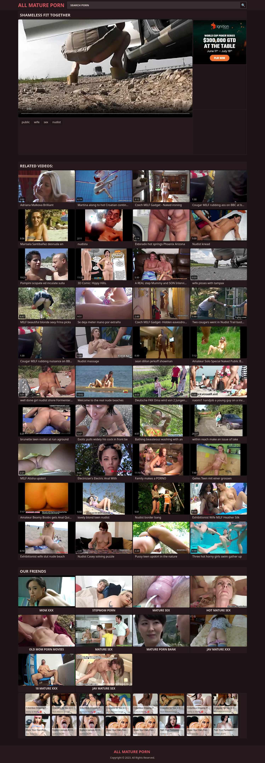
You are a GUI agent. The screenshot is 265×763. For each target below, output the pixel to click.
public (26, 122)
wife (36, 122)
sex (46, 122)
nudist (56, 122)
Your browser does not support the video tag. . (105, 68)
